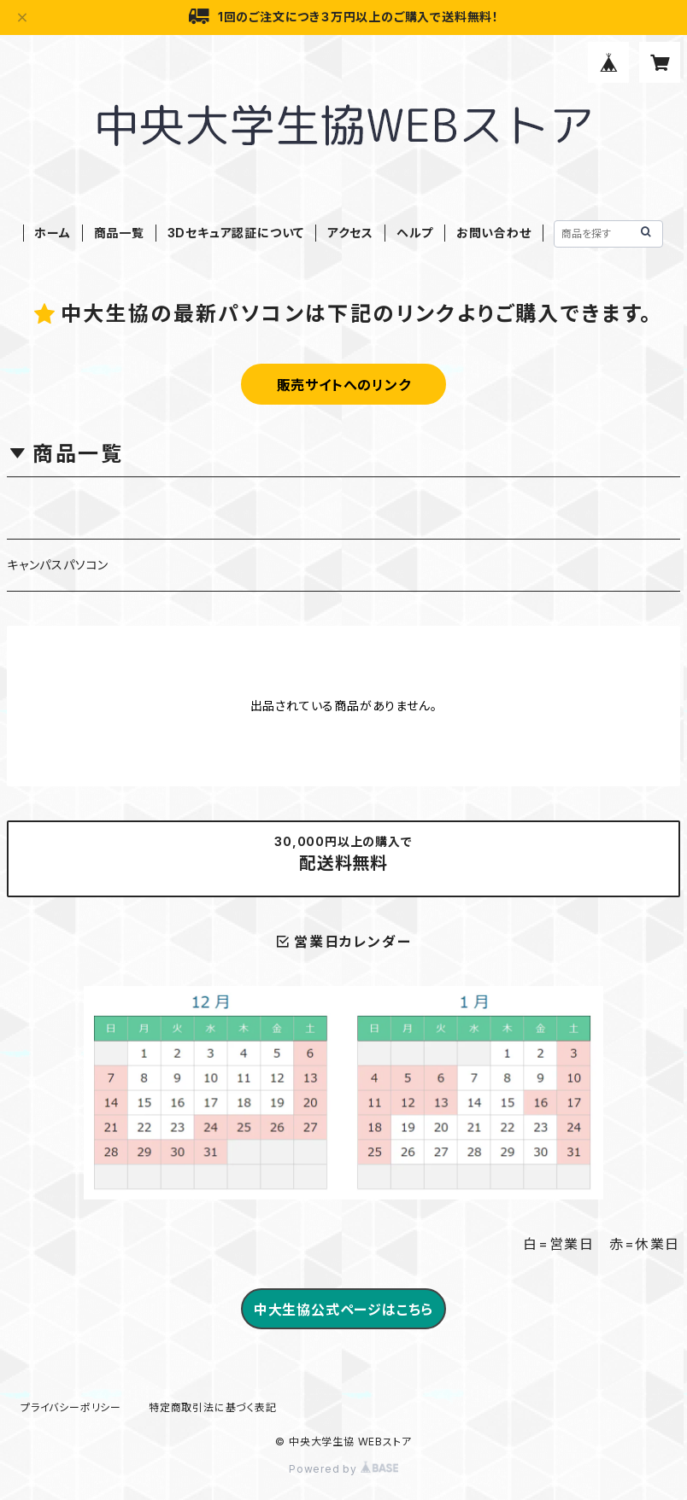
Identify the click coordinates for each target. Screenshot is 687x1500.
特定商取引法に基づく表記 (213, 1407)
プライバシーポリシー (71, 1407)
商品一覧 (119, 232)
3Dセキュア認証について (236, 232)
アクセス (350, 232)
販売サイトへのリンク (344, 385)
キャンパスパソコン (58, 564)
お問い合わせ (493, 232)
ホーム (52, 232)
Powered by (343, 1468)
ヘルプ (414, 232)
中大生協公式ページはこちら (343, 1309)
